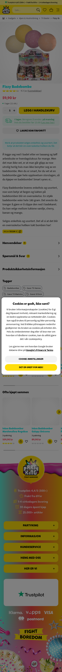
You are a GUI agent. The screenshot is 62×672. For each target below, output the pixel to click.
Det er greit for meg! (31, 367)
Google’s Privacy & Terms (39, 350)
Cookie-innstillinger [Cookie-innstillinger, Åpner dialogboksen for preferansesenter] (31, 359)
